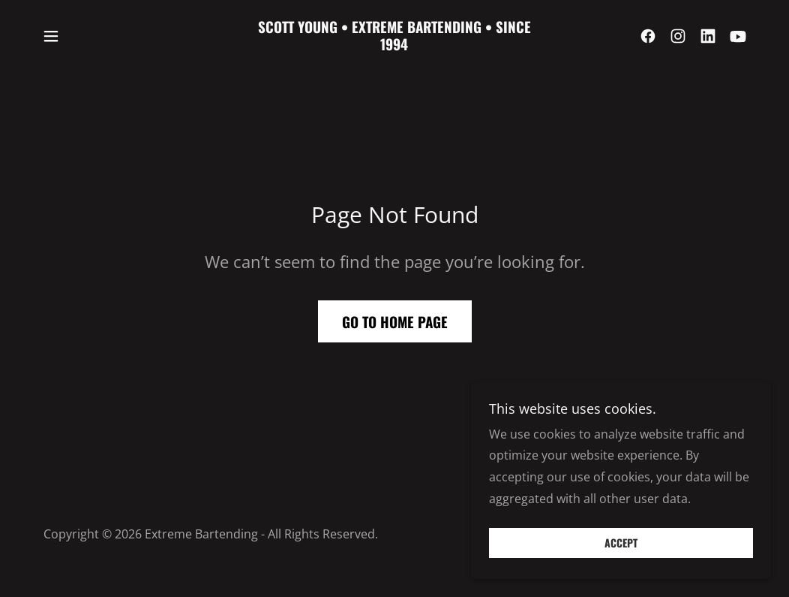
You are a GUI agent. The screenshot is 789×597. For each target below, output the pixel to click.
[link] (394, 46)
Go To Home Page (395, 321)
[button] (51, 36)
